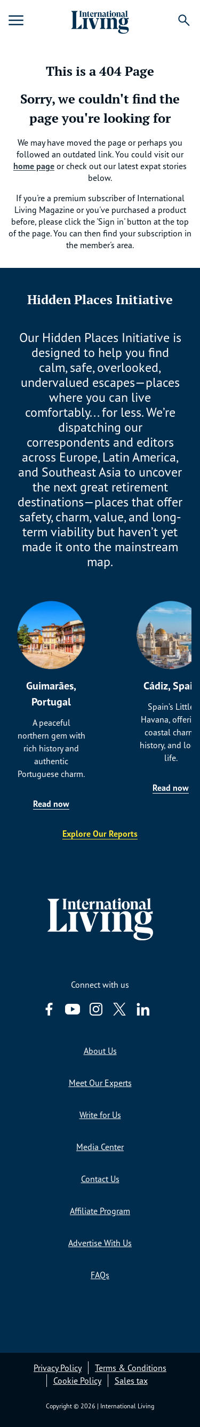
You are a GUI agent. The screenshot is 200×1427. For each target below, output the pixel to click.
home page (33, 166)
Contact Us (100, 1179)
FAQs (100, 1275)
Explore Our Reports (100, 833)
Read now (51, 803)
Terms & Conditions (130, 1367)
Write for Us (100, 1114)
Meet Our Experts (100, 1082)
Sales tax (131, 1380)
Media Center (100, 1146)
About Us (100, 1050)
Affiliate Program (100, 1211)
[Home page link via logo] (100, 20)
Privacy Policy (58, 1367)
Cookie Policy (77, 1380)
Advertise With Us (100, 1243)
